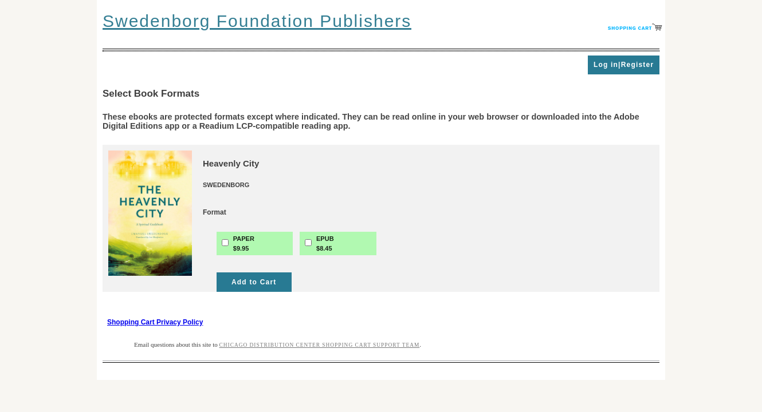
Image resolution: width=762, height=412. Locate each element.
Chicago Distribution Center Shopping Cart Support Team (319, 345)
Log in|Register (624, 65)
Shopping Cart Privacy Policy (155, 322)
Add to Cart (254, 282)
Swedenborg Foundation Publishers (257, 20)
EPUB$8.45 (325, 243)
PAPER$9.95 (243, 243)
